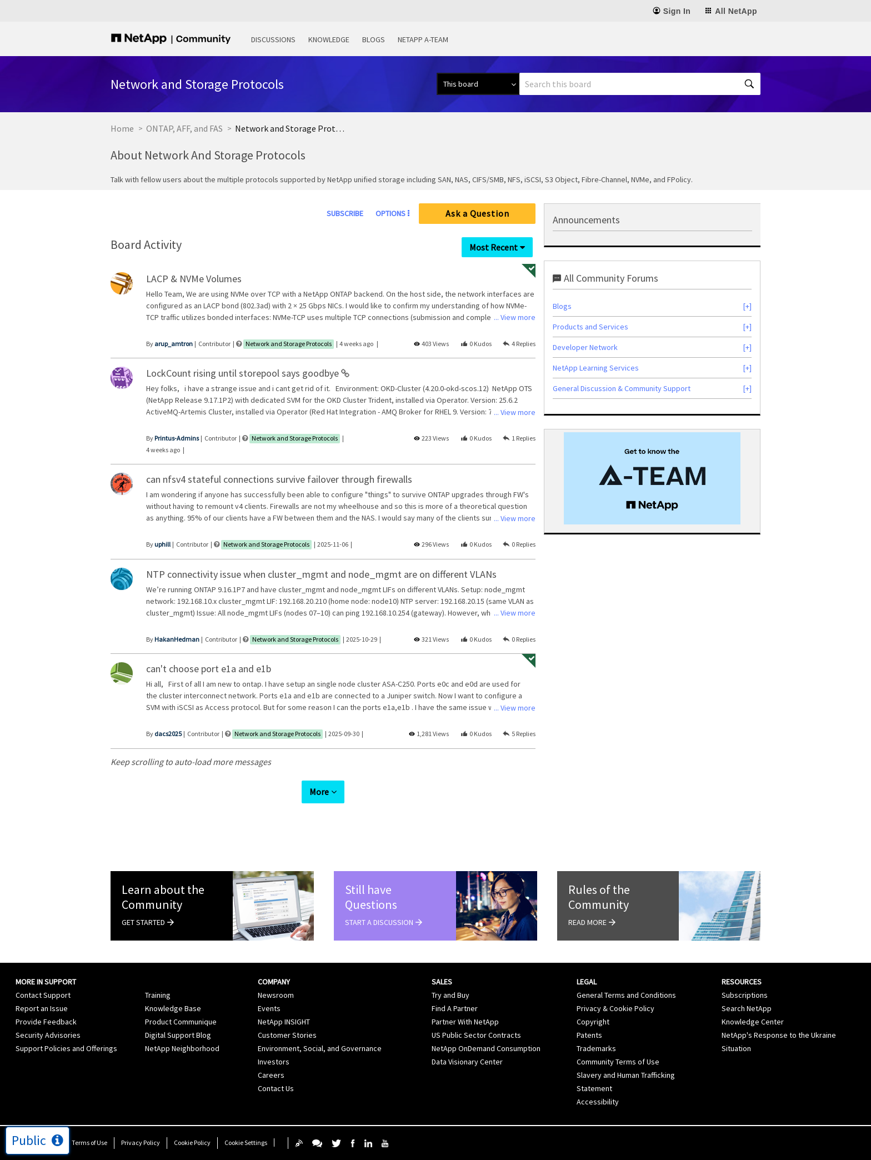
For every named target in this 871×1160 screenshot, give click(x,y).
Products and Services (590, 327)
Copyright (593, 1022)
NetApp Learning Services (596, 368)
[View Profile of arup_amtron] (173, 343)
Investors (273, 1062)
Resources (742, 982)
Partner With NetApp (465, 1022)
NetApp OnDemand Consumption (486, 1048)
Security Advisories (48, 1035)
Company (274, 982)
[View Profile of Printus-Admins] (176, 438)
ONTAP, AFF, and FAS (184, 128)
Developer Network (585, 347)
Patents (589, 1035)
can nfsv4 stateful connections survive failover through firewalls (279, 479)
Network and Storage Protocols (289, 343)
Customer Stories (287, 1035)
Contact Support (43, 995)
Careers (271, 1075)
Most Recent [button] (493, 247)
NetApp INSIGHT (284, 1022)
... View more (514, 317)
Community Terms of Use (618, 1062)
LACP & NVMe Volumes (194, 278)
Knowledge (328, 39)
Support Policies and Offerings (66, 1048)
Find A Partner (455, 1008)
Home (122, 128)
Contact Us (276, 1088)
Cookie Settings (245, 1142)
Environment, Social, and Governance (320, 1048)
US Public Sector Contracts (476, 1035)
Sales (442, 982)
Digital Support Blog (178, 1035)
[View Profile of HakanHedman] (176, 639)
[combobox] (639, 84)
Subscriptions (745, 995)
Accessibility (598, 1102)
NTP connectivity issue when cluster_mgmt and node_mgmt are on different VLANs (321, 574)
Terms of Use (89, 1142)
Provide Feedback (46, 1022)
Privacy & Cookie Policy (615, 1008)
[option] (652, 478)
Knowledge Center (753, 1022)
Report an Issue (42, 1008)
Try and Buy (450, 995)
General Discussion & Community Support (621, 388)
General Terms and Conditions (626, 995)
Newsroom (276, 995)
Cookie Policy (192, 1142)
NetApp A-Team (423, 39)
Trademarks (596, 1048)
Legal (587, 982)
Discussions (273, 39)
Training (158, 995)
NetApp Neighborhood (182, 1048)
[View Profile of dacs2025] (168, 733)
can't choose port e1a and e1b (208, 668)
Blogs (373, 39)
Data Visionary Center (467, 1062)
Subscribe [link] (345, 213)
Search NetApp (747, 1008)
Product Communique (181, 1022)
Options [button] (391, 213)
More (319, 791)
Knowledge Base (173, 1008)
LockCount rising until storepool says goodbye (243, 373)
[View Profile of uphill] (162, 544)
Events (269, 1008)
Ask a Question (477, 213)
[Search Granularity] (478, 84)
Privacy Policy (140, 1142)
